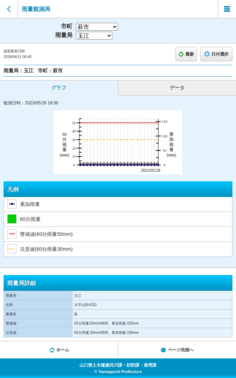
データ (177, 87)
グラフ (58, 87)
